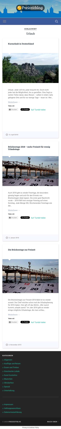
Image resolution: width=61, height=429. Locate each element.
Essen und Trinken (11, 367)
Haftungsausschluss (12, 408)
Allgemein (8, 360)
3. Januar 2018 (14, 238)
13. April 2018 (13, 135)
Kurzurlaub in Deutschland (21, 43)
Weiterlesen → (14, 102)
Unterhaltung (9, 390)
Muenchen (8, 379)
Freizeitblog (15, 422)
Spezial (7, 387)
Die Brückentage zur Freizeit (21, 249)
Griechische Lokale (11, 371)
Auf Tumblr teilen (38, 110)
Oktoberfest (9, 383)
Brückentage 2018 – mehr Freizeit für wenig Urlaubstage (29, 148)
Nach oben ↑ (52, 422)
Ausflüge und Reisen (12, 363)
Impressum (8, 404)
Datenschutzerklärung (13, 412)
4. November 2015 (15, 345)
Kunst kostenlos (10, 375)
